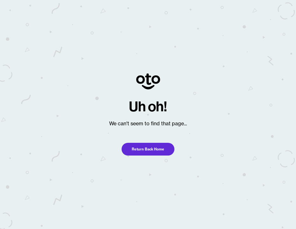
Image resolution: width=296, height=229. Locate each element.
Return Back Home (148, 149)
